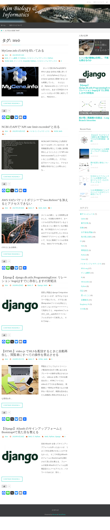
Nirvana (54, 514)
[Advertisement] (94, 328)
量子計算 (84, 223)
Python (23, 58)
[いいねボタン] (4, 110)
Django (40, 285)
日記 (82, 291)
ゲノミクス (18, 61)
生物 (82, 228)
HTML (41, 359)
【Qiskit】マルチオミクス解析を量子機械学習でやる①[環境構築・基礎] (100, 138)
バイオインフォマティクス (37, 58)
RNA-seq (84, 268)
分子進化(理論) (87, 232)
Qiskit (83, 219)
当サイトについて (98, 2)
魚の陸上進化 (86, 237)
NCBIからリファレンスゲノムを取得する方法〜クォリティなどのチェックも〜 (100, 179)
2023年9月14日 (18, 55)
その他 (82, 309)
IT (18, 58)
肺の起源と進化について (99, 164)
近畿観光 (84, 300)
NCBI (7, 61)
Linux (83, 259)
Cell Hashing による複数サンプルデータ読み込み (100, 151)
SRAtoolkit (85, 282)
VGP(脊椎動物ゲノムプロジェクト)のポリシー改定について (100, 192)
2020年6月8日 (17, 285)
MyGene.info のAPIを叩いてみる (23, 50)
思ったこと (85, 295)
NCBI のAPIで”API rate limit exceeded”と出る (31, 126)
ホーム (89, 2)
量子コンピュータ (87, 214)
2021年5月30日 (18, 208)
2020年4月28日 (18, 437)
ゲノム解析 (13, 58)
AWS (45, 208)
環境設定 (84, 250)
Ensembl (26, 61)
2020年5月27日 (18, 359)
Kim (6, 55)
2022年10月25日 (18, 131)
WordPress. (62, 514)
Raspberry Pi (84, 304)
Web (6, 58)
